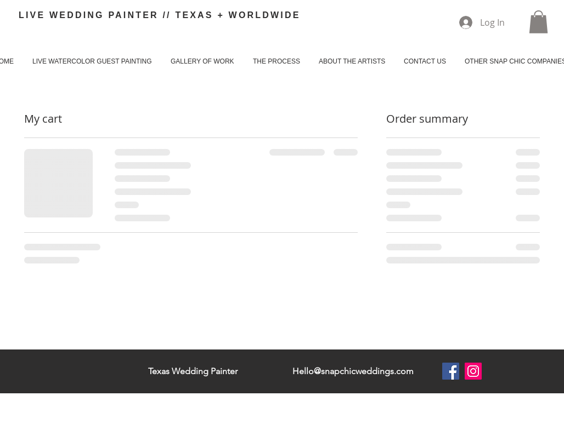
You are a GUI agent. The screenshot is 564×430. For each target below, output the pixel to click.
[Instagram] (473, 371)
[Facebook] (450, 371)
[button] (538, 21)
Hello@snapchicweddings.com (353, 371)
